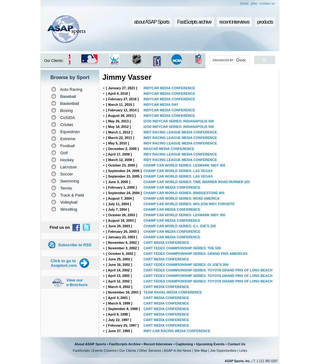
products (265, 22)
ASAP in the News (177, 350)
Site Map (200, 350)
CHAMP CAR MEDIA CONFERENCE (171, 187)
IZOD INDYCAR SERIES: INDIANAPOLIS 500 (178, 121)
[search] (229, 60)
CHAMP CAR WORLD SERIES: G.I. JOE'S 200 (179, 226)
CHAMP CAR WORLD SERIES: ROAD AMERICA (181, 198)
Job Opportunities (223, 350)
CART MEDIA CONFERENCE (166, 242)
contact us (267, 3)
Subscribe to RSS (74, 245)
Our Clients (127, 350)
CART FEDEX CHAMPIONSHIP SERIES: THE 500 (182, 248)
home (244, 3)
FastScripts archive (194, 22)
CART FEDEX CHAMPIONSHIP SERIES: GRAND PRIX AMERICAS (195, 253)
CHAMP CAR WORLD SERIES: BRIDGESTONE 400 (183, 193)
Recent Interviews (158, 344)
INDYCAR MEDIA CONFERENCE (169, 88)
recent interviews (234, 22)
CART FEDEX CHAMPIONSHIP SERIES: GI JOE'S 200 (185, 264)
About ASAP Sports (90, 344)
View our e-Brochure (76, 282)
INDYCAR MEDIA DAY (160, 104)
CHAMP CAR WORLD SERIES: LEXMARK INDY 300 (184, 165)
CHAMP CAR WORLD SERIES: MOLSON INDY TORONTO (188, 204)
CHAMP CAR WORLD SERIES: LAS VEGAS (177, 171)
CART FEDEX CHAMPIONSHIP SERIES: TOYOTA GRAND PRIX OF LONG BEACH (207, 270)
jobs (254, 3)
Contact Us (237, 344)
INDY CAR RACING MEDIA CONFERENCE (176, 331)
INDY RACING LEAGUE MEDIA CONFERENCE (180, 132)
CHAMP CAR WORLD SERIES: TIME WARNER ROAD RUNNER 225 (196, 182)
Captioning (184, 344)
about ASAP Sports (152, 22)
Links (243, 350)
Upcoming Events (210, 344)
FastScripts (81, 350)
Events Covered (104, 350)
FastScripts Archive (125, 344)
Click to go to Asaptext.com (64, 263)
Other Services (150, 350)
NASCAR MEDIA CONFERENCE (168, 149)
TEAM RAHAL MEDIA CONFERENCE (172, 292)
